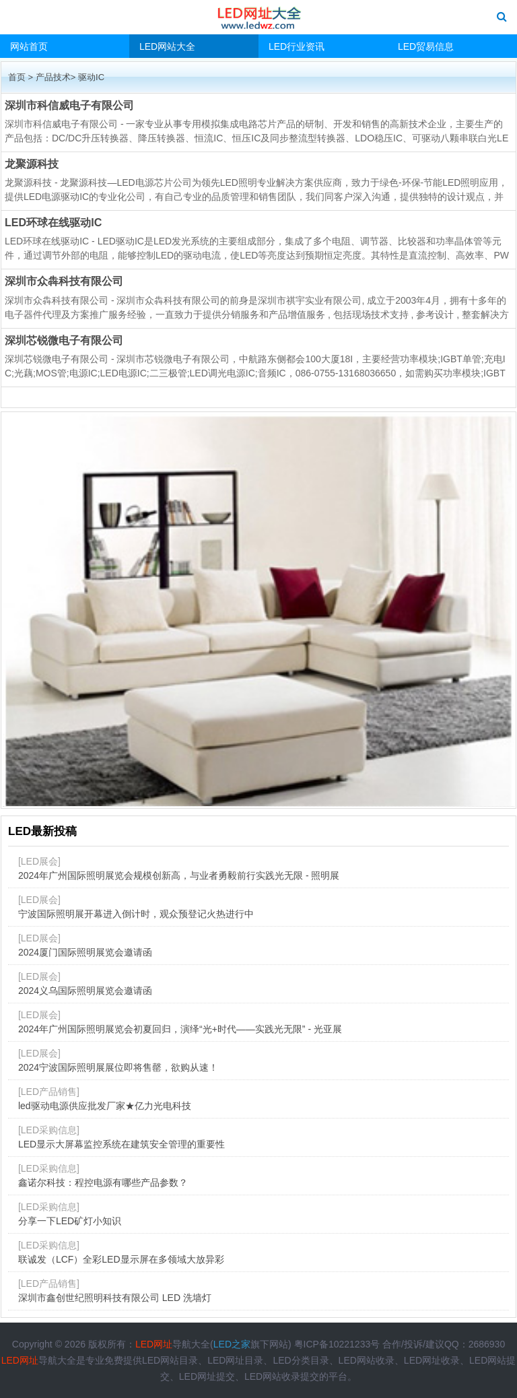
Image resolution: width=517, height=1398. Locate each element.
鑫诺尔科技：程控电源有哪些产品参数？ (103, 1182)
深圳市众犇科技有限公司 (64, 281)
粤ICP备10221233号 (337, 1344)
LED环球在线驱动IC (53, 222)
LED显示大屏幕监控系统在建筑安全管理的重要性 (121, 1144)
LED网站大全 (167, 46)
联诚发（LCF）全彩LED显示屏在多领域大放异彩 (121, 1259)
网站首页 (29, 46)
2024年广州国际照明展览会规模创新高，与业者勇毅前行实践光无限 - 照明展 (179, 875)
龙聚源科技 (32, 164)
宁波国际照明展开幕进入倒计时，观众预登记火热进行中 (136, 913)
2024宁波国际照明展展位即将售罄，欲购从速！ (118, 1067)
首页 (17, 77)
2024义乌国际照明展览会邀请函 (85, 990)
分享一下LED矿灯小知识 (69, 1221)
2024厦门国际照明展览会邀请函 (85, 952)
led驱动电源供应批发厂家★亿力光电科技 (104, 1105)
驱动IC (91, 77)
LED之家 (231, 1344)
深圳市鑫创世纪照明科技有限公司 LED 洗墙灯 (114, 1297)
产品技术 (53, 77)
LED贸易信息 (426, 46)
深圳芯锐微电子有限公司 (64, 340)
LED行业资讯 (296, 46)
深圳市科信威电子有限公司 (69, 105)
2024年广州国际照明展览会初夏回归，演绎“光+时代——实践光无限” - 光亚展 (180, 1029)
